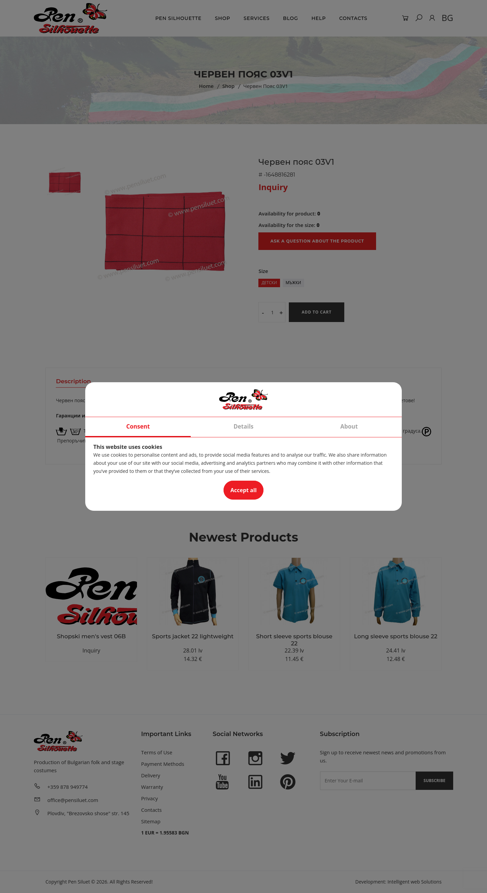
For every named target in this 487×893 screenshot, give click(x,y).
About (349, 427)
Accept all (243, 490)
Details (243, 427)
